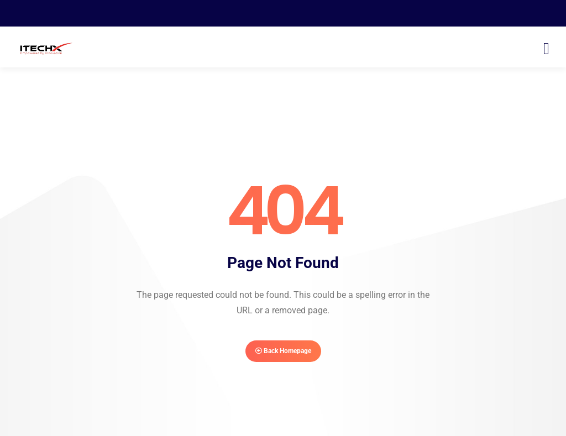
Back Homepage (283, 351)
